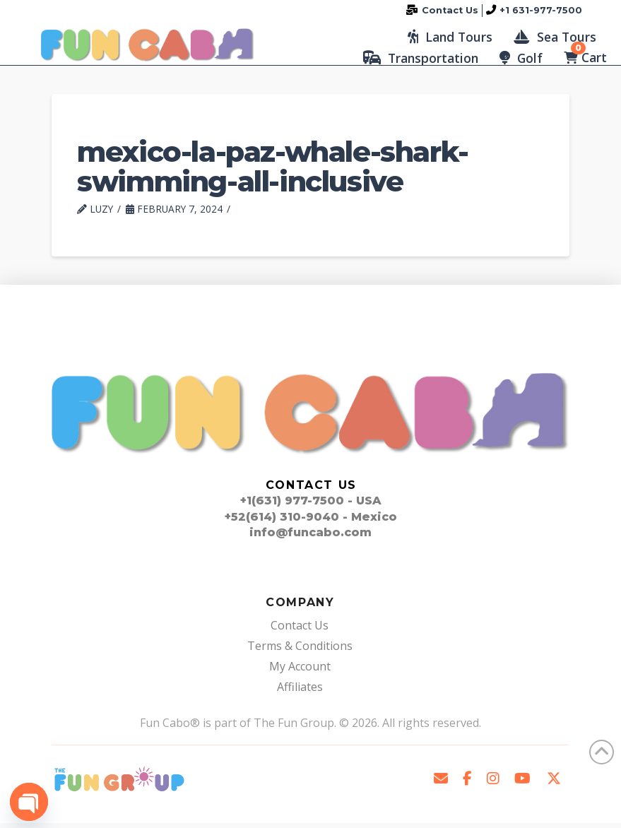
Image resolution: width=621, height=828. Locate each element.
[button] (450, 38)
